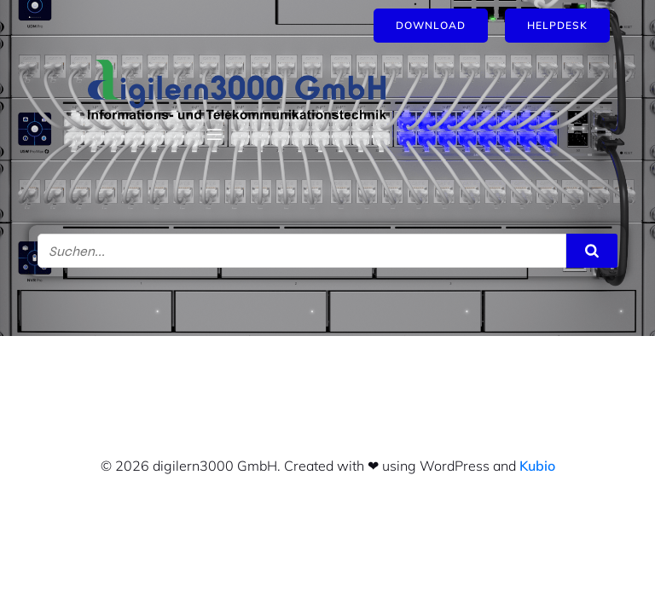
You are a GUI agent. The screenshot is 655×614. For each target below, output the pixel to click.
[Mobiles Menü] (214, 133)
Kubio (537, 465)
